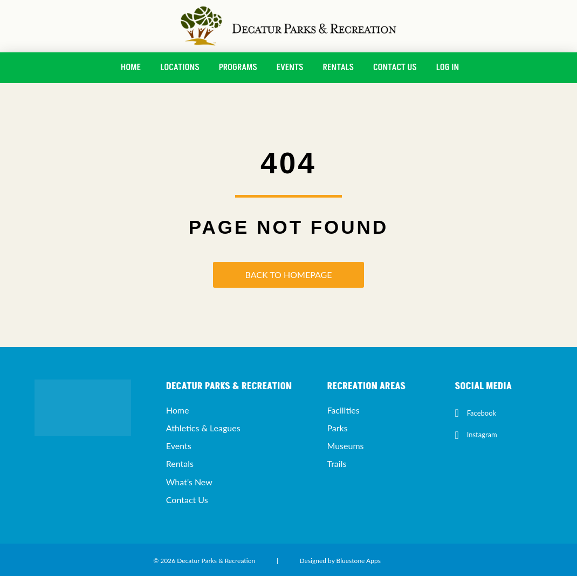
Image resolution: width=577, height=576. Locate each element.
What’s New (189, 482)
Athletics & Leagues (203, 428)
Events (290, 67)
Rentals (338, 67)
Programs (238, 67)
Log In (447, 67)
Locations (179, 67)
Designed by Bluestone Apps (340, 561)
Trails (336, 463)
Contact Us (395, 67)
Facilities (343, 410)
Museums (345, 446)
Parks (337, 428)
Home (131, 67)
